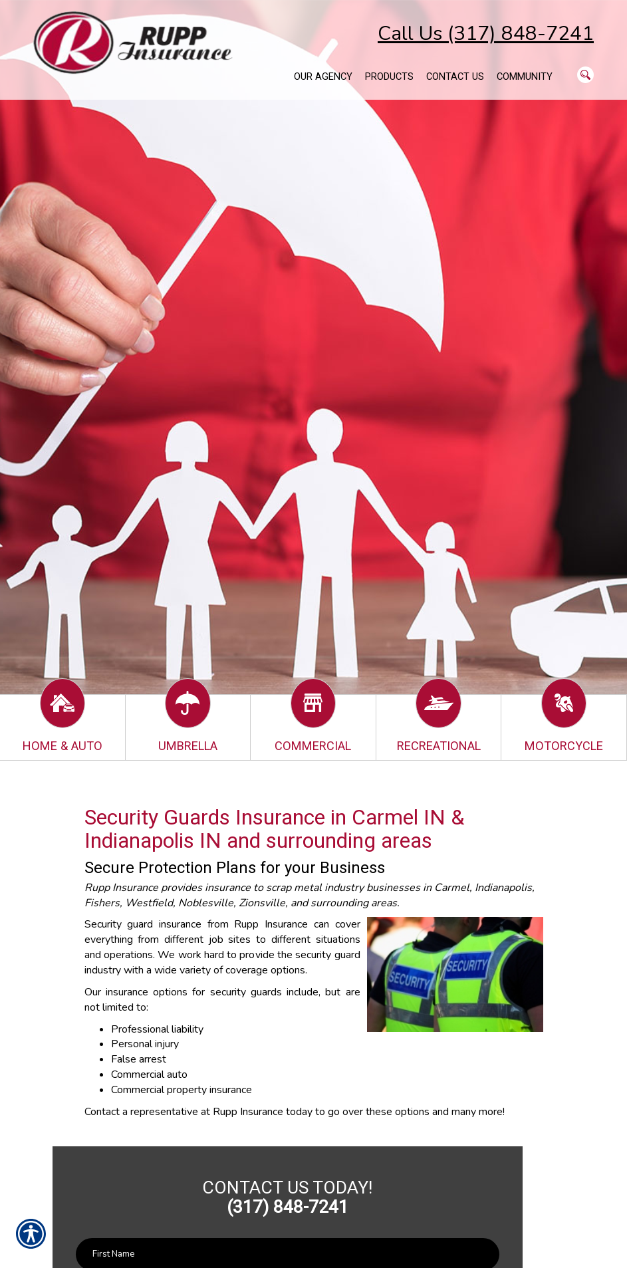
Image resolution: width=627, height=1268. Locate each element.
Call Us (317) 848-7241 (486, 33)
